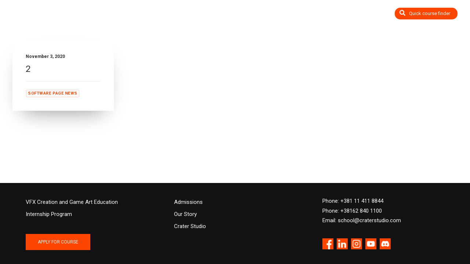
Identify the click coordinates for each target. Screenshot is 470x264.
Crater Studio (190, 226)
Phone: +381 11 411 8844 (352, 201)
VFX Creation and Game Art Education (72, 202)
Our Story (185, 214)
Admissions (188, 202)
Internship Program (49, 214)
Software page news (52, 93)
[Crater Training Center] (42, 17)
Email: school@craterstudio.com (361, 220)
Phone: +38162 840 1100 (352, 211)
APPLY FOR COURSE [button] (58, 242)
